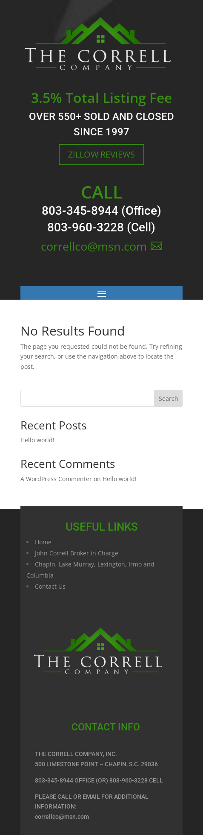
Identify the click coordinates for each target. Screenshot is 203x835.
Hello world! (37, 440)
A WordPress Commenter (56, 479)
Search (168, 398)
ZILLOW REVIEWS (101, 154)
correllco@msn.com (94, 246)
